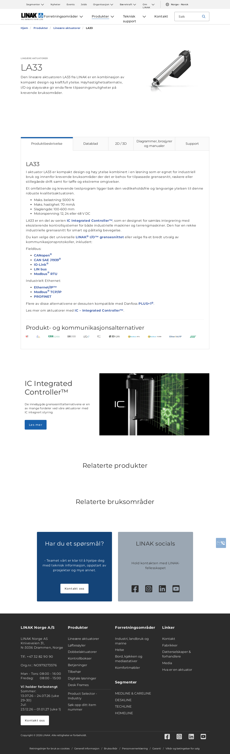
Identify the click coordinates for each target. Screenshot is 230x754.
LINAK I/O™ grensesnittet (100, 237)
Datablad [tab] (90, 144)
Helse (119, 650)
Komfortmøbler (127, 668)
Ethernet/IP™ (45, 287)
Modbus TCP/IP (48, 292)
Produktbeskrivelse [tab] (46, 144)
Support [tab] (192, 144)
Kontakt (168, 639)
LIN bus (40, 269)
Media (167, 663)
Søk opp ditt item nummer (82, 707)
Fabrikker (169, 645)
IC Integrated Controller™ (90, 221)
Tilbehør (74, 672)
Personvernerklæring (135, 748)
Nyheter (56, 4)
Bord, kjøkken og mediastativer (128, 658)
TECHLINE (123, 706)
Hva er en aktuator (177, 670)
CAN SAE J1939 (47, 260)
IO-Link (41, 265)
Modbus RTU (45, 274)
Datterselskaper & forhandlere (176, 654)
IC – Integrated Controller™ (99, 310)
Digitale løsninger (82, 678)
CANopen (43, 255)
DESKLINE (123, 700)
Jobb (84, 4)
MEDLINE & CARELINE (133, 693)
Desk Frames (78, 685)
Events (71, 4)
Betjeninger (77, 665)
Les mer (35, 425)
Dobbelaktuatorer (82, 652)
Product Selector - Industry (82, 696)
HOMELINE (124, 713)
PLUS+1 (146, 304)
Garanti (156, 748)
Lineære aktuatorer (83, 639)
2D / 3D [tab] (121, 144)
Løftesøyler (76, 645)
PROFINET (42, 297)
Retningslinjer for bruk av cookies (50, 748)
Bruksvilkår (110, 748)
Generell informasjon (86, 748)
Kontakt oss (74, 588)
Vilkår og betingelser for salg (182, 748)
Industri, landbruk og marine (132, 641)
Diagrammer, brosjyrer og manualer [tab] (154, 143)
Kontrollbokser (80, 658)
